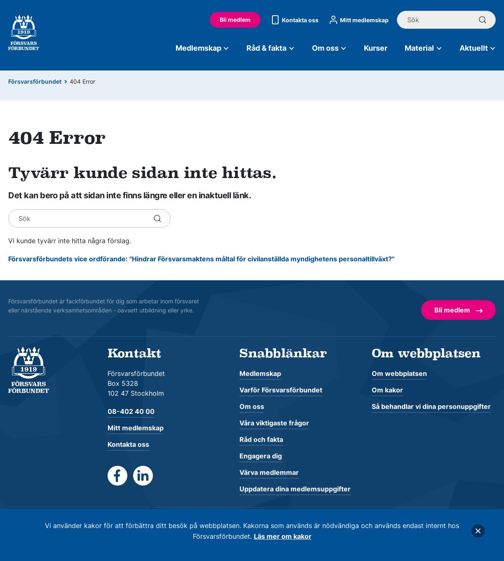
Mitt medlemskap (358, 19)
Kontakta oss (294, 19)
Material (423, 48)
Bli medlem (235, 19)
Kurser (375, 48)
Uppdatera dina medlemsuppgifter (295, 489)
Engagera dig (260, 456)
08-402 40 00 (131, 411)
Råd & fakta (270, 48)
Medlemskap (203, 48)
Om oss (329, 48)
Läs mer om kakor (283, 536)
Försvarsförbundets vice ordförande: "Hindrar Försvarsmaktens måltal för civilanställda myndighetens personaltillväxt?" (201, 259)
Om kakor (387, 390)
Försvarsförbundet (34, 81)
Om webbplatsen (399, 373)
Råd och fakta (261, 439)
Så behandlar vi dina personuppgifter (431, 406)
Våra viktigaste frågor (274, 423)
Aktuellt (477, 48)
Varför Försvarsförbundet (280, 390)
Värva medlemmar (269, 472)
